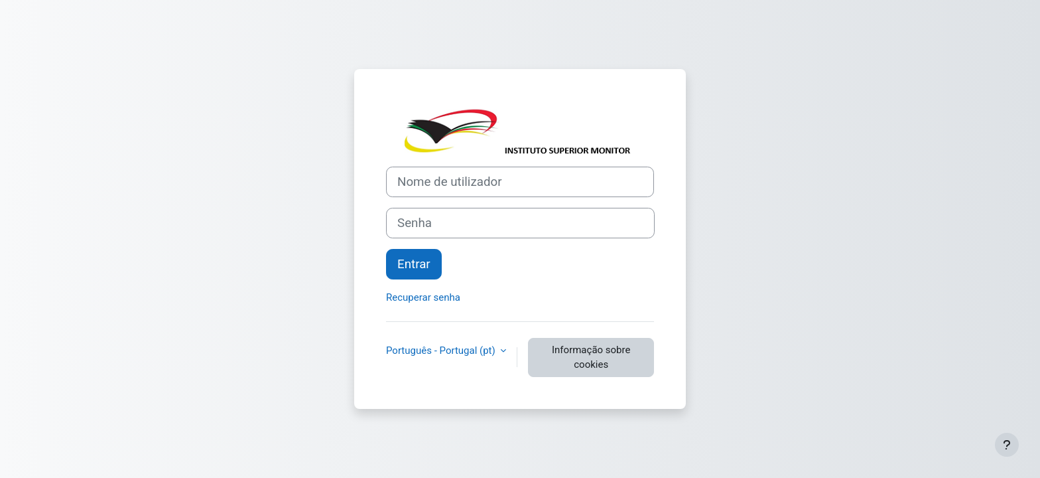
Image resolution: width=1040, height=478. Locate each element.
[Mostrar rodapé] (1007, 445)
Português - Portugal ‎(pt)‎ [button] (441, 351)
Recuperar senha (423, 297)
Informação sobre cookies (591, 357)
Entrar (413, 264)
